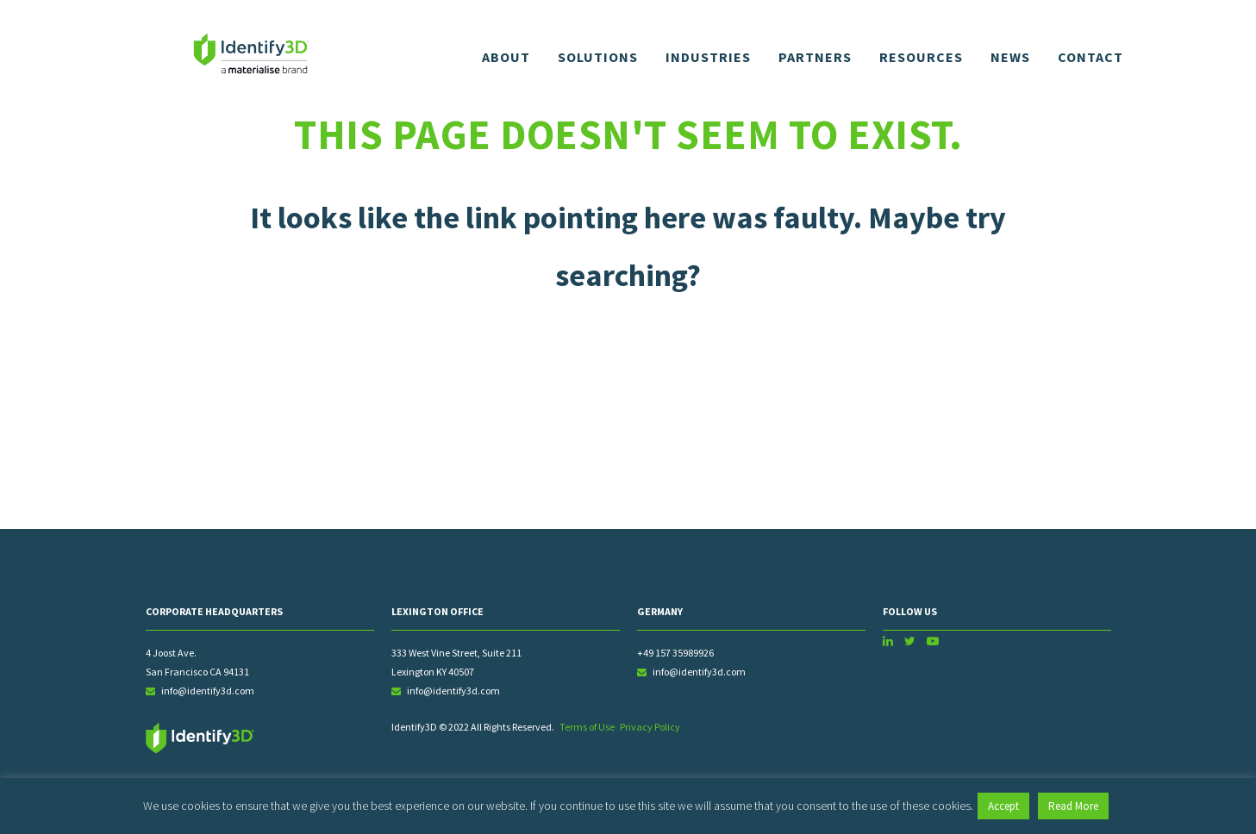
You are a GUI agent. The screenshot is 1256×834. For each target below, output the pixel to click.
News (1010, 56)
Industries (708, 56)
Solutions (598, 56)
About (506, 56)
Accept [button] (1003, 806)
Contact (1090, 56)
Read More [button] (1073, 806)
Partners (815, 56)
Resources (921, 56)
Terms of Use (587, 726)
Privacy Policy (650, 726)
